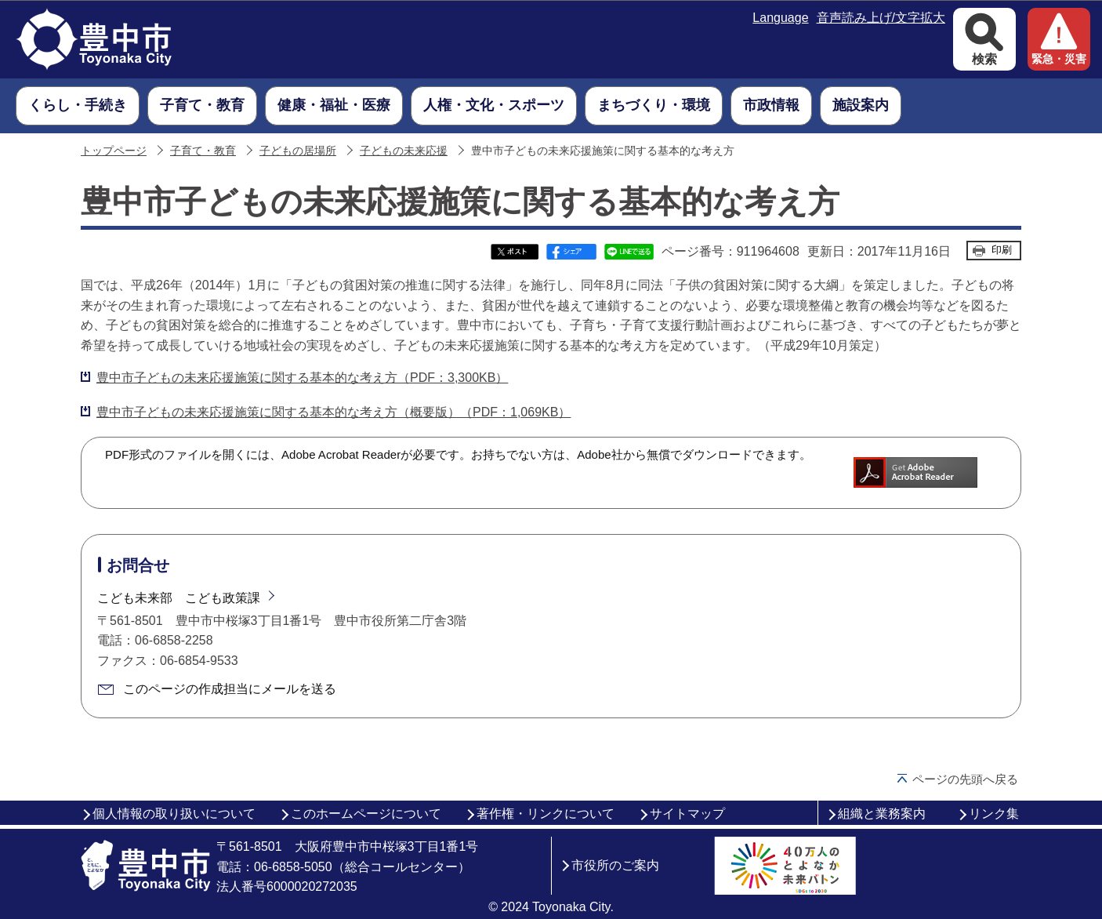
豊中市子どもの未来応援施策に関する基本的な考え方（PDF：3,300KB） (302, 377)
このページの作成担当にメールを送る (229, 689)
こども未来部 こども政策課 (178, 598)
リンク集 (994, 813)
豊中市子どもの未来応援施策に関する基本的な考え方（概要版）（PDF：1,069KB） (333, 412)
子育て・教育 (203, 151)
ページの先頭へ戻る (965, 779)
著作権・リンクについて (545, 813)
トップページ (114, 151)
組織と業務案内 (882, 813)
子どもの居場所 (297, 151)
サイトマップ (687, 813)
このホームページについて (366, 813)
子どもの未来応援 (404, 151)
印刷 (1001, 250)
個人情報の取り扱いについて (174, 813)
